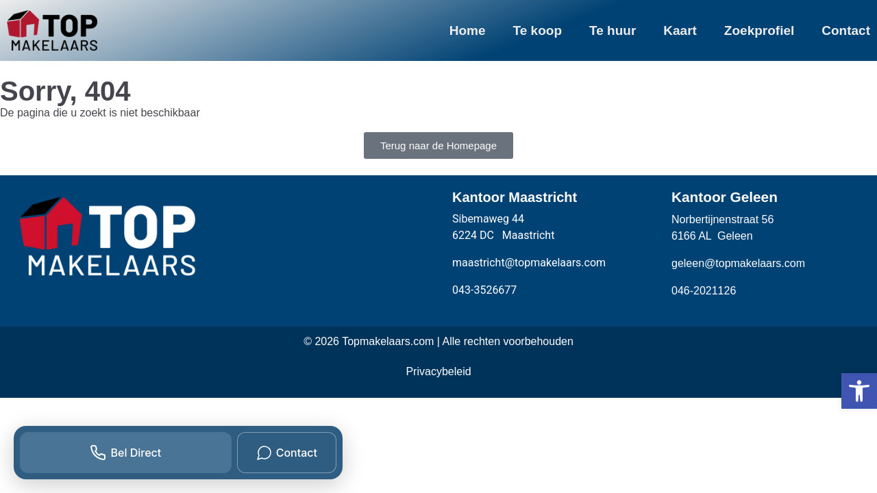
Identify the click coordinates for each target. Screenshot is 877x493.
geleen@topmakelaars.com (738, 263)
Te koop (537, 30)
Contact (846, 30)
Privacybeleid (438, 371)
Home (467, 30)
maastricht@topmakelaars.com (529, 262)
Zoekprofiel (759, 30)
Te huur (612, 30)
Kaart (680, 30)
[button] (859, 391)
